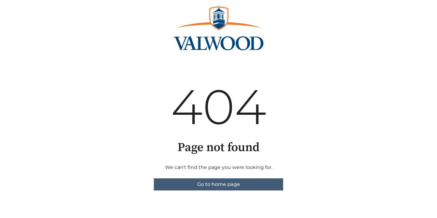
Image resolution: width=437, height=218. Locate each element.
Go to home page (218, 184)
